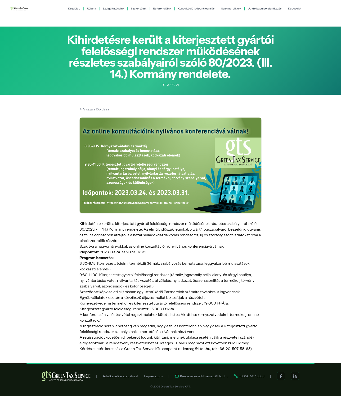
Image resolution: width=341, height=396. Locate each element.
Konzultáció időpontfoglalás (196, 8)
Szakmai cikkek (231, 8)
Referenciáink (162, 8)
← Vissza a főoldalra (94, 109)
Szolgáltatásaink (113, 8)
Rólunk (91, 8)
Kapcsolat (294, 8)
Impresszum (153, 376)
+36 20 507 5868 (249, 376)
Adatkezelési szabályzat (121, 376)
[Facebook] (281, 376)
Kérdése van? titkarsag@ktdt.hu (202, 376)
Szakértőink (139, 8)
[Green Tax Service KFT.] (20, 8)
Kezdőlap (74, 8)
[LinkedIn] (295, 376)
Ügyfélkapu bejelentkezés (265, 8)
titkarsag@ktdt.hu (194, 348)
